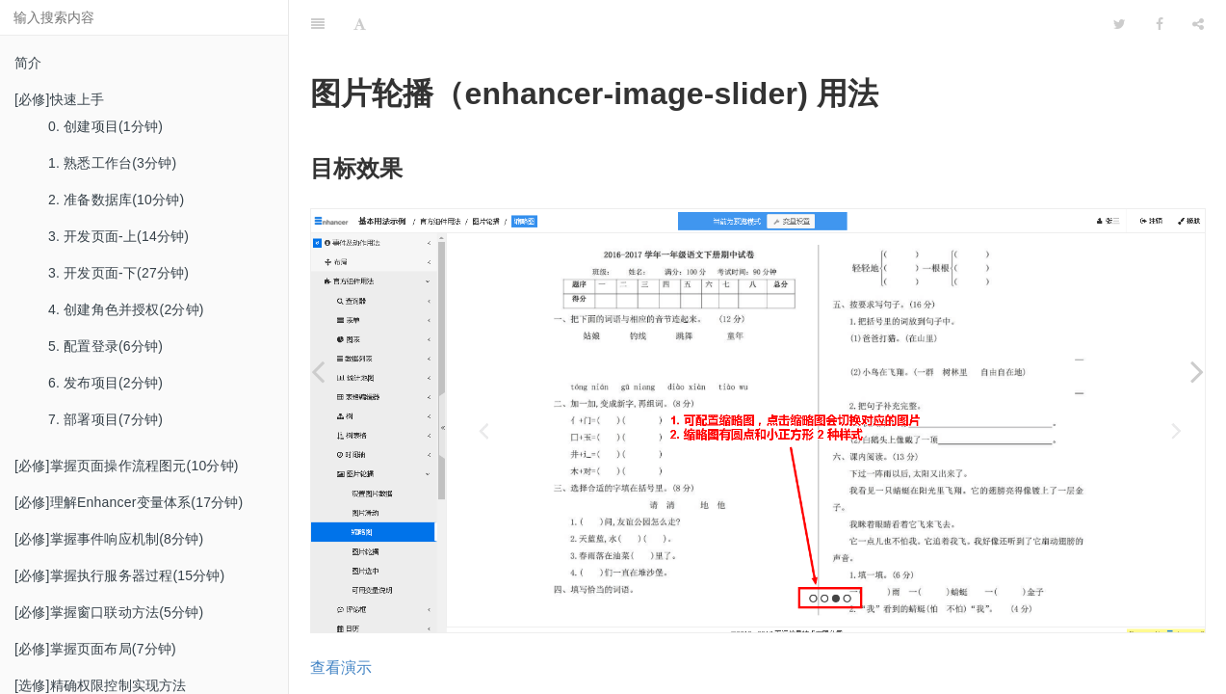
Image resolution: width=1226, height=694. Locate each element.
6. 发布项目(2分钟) (105, 382)
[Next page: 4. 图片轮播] (1197, 371)
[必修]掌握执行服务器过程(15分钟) (119, 575)
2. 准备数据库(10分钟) (116, 199)
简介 (27, 62)
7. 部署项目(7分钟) (105, 419)
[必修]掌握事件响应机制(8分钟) (108, 539)
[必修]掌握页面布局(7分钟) (95, 648)
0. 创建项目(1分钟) (105, 126)
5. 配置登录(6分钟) (105, 346)
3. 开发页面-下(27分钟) (118, 272)
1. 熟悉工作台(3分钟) (112, 163)
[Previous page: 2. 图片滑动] (318, 371)
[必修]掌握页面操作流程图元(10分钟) (126, 465)
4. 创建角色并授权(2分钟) (126, 309)
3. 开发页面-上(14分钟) (118, 236)
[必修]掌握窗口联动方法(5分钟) (108, 612)
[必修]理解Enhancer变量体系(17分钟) (128, 502)
